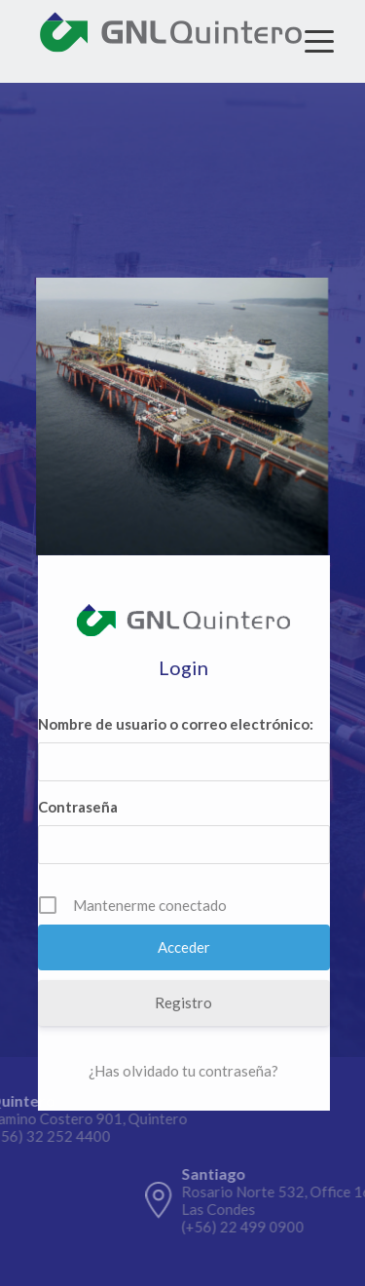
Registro (184, 1002)
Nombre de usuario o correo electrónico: (176, 724)
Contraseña (79, 806)
